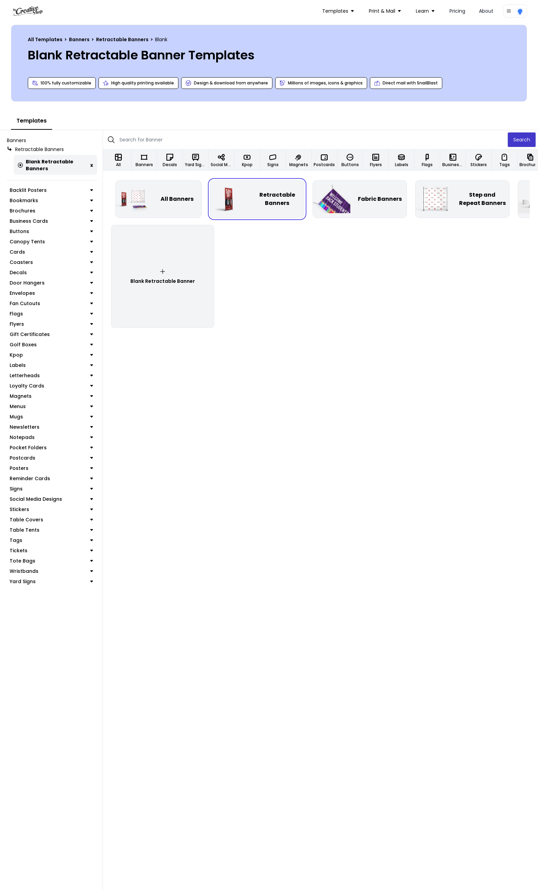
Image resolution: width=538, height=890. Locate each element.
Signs (51, 488)
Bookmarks (51, 200)
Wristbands (51, 571)
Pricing (457, 11)
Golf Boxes (51, 344)
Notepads (51, 437)
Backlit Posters (51, 190)
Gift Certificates (51, 334)
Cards (51, 251)
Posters (51, 468)
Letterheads (51, 375)
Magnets (51, 396)
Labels (51, 365)
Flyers (51, 324)
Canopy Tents (51, 241)
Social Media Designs (51, 499)
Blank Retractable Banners (45, 165)
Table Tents (51, 530)
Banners (80, 39)
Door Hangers (51, 282)
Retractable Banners (123, 39)
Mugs (51, 416)
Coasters (51, 262)
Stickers (51, 509)
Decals (51, 272)
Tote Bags (51, 560)
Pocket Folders (51, 447)
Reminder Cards (51, 478)
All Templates (45, 39)
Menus (51, 406)
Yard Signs (51, 581)
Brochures (51, 210)
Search (521, 139)
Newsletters (51, 427)
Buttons (51, 231)
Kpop (51, 354)
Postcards (51, 457)
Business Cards (51, 221)
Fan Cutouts (51, 303)
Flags (51, 313)
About (486, 11)
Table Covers (51, 519)
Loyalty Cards (51, 385)
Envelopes (51, 293)
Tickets (51, 550)
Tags (51, 540)
